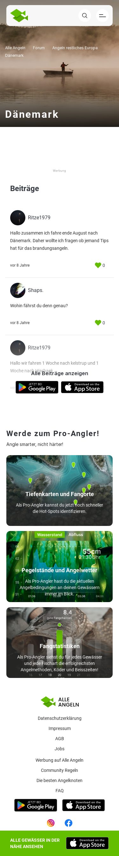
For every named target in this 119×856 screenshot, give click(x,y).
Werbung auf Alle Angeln (59, 760)
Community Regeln (59, 770)
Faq (60, 790)
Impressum (60, 728)
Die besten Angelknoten (59, 780)
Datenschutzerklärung (60, 718)
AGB (59, 738)
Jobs (59, 748)
